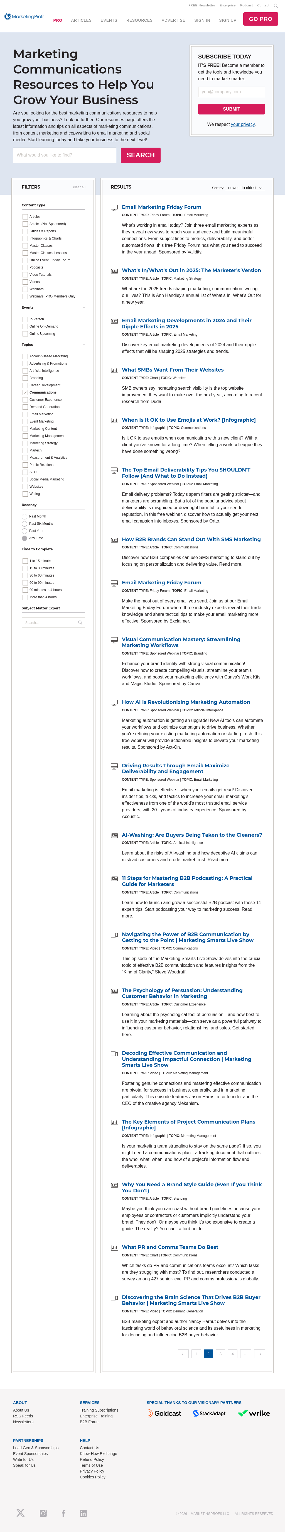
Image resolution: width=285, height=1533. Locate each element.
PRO (57, 21)
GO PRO (260, 19)
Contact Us (89, 1449)
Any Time (36, 539)
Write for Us (23, 1460)
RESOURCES (139, 21)
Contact (263, 6)
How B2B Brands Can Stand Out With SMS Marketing (191, 541)
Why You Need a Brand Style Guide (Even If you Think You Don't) (192, 1189)
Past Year (36, 532)
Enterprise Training (96, 1417)
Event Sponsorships (30, 1455)
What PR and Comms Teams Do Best (170, 1248)
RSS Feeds (23, 1417)
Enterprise (228, 6)
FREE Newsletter (201, 6)
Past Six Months (41, 525)
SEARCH (141, 156)
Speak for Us (24, 1466)
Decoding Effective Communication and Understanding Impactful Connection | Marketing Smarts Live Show (187, 1060)
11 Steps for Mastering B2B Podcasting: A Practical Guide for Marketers (187, 882)
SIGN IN (202, 21)
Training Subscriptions (99, 1411)
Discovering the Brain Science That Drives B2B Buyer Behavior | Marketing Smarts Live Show (191, 1301)
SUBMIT (231, 110)
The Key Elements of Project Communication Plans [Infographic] (188, 1126)
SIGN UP (227, 21)
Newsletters (23, 1423)
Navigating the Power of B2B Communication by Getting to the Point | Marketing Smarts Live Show (188, 938)
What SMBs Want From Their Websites (173, 371)
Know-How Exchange (98, 1455)
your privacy (243, 125)
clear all (79, 188)
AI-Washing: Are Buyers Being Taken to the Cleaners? (192, 836)
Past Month (37, 517)
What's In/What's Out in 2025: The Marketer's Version (191, 271)
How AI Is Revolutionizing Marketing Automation (186, 703)
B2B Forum (90, 1423)
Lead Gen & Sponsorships (35, 1449)
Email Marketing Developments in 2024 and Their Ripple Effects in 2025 (187, 325)
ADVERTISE (173, 21)
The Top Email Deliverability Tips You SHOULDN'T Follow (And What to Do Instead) (186, 474)
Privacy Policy (92, 1472)
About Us (21, 1411)
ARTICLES (81, 21)
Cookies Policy (92, 1478)
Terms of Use (91, 1466)
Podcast (246, 6)
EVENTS (109, 21)
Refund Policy (92, 1460)
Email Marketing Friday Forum (162, 208)
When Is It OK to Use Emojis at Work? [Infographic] (189, 421)
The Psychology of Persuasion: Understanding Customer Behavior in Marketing (182, 994)
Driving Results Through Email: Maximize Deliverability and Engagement (176, 770)
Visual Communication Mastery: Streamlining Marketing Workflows (181, 644)
